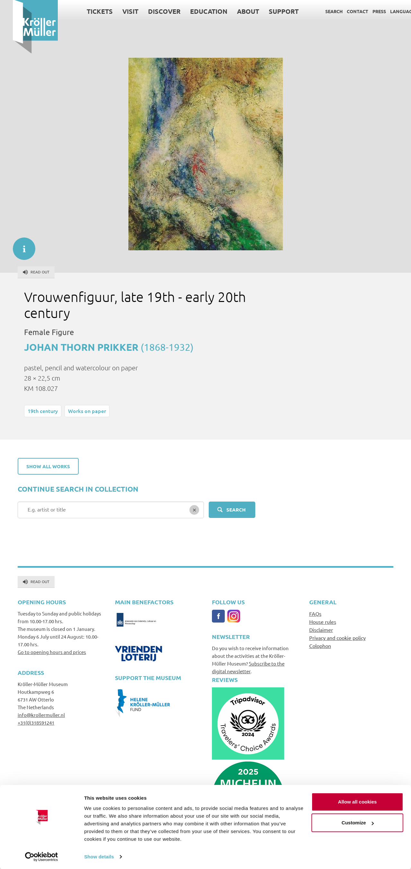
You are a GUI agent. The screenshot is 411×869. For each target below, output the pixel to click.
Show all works (48, 466)
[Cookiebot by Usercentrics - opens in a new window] (41, 856)
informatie (21, 245)
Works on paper (87, 410)
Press (366, 11)
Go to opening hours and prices (52, 652)
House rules (322, 621)
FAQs (315, 613)
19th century (43, 410)
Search (321, 11)
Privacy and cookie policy (337, 637)
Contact (344, 11)
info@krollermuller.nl (41, 715)
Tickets (87, 11)
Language (389, 11)
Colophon (320, 645)
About (235, 11)
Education (195, 11)
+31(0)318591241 (36, 722)
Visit (117, 11)
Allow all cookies (357, 801)
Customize (358, 822)
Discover (151, 11)
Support (271, 11)
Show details (99, 856)
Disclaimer (321, 629)
